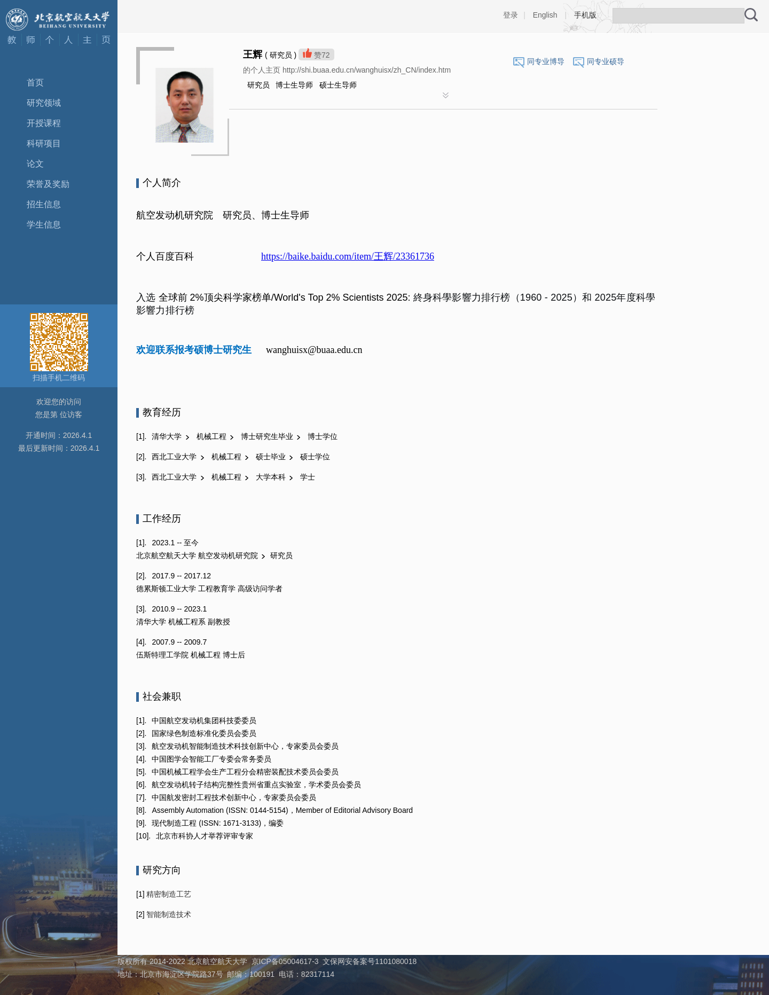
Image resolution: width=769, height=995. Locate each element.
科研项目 (44, 143)
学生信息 (44, 224)
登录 (510, 15)
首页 (35, 82)
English (545, 15)
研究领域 (44, 102)
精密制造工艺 (168, 894)
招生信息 (44, 204)
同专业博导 (545, 61)
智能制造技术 (168, 914)
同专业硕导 (605, 61)
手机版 (585, 15)
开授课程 (44, 123)
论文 (35, 163)
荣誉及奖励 (48, 184)
